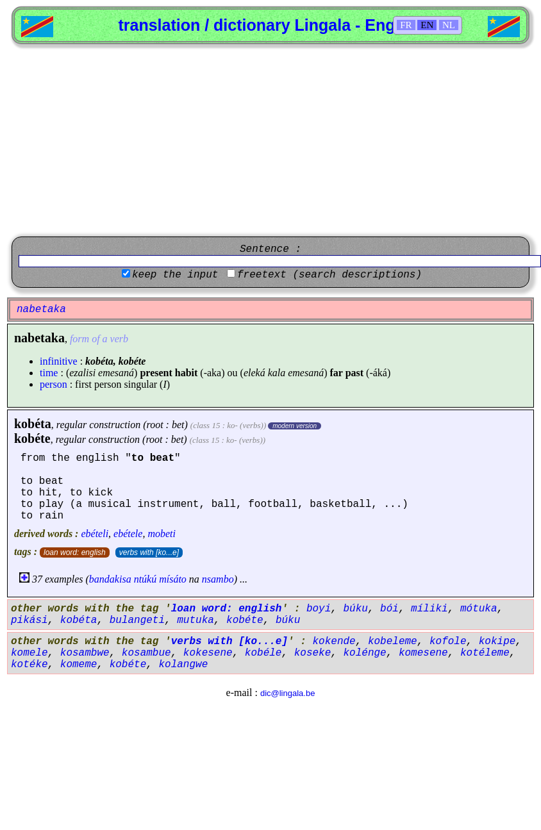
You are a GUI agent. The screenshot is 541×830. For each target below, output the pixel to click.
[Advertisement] (270, 140)
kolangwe (183, 664)
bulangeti (137, 620)
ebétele (127, 533)
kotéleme (485, 653)
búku (355, 609)
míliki (429, 609)
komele (29, 653)
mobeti (161, 533)
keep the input (175, 275)
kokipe (497, 641)
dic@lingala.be (287, 693)
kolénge (364, 653)
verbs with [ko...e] (149, 552)
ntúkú (145, 579)
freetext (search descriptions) (329, 275)
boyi (318, 609)
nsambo (218, 579)
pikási (29, 620)
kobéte (32, 438)
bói (389, 609)
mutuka (195, 620)
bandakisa (110, 579)
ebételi (94, 533)
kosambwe (85, 653)
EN (426, 25)
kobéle (263, 653)
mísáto (173, 579)
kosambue (146, 653)
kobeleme (392, 641)
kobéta (32, 424)
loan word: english (75, 552)
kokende (333, 641)
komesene (423, 653)
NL (448, 25)
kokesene (208, 653)
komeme (78, 664)
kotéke (29, 664)
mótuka (478, 609)
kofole (448, 641)
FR (406, 25)
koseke (312, 653)
